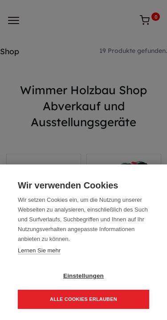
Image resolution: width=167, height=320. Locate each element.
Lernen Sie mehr (39, 250)
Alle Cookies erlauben (83, 299)
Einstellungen (83, 275)
